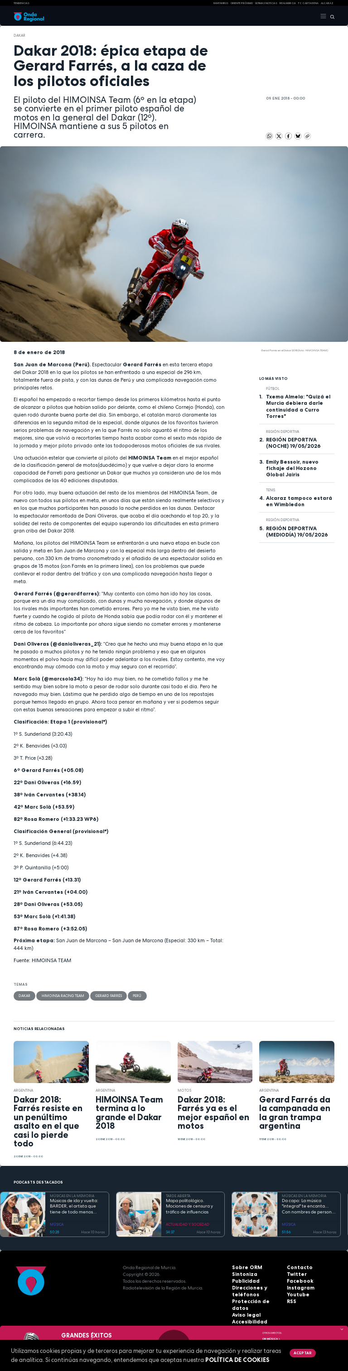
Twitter (295, 1274)
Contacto (298, 1267)
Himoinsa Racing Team (62, 995)
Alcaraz (327, 3)
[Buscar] (330, 16)
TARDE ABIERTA (178, 1195)
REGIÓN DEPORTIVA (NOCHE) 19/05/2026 (293, 442)
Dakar (19, 35)
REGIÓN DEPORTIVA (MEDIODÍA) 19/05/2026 (297, 531)
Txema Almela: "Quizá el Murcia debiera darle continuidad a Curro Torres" (298, 406)
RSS (291, 1301)
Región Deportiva (282, 431)
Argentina (23, 1090)
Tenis (270, 490)
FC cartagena (308, 3)
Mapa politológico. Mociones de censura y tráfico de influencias (189, 1206)
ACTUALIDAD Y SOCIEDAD (187, 1224)
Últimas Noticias (266, 3)
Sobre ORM (245, 1267)
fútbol (273, 388)
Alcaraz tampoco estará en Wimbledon (299, 501)
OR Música (271, 1339)
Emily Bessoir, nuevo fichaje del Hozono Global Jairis (292, 468)
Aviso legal (245, 1308)
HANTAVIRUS (220, 3)
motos (184, 1090)
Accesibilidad (248, 1315)
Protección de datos (256, 1301)
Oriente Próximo (242, 3)
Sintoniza (243, 1274)
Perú (136, 995)
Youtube (297, 1295)
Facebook (298, 1281)
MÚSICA (56, 1224)
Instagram (299, 1288)
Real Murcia (288, 3)
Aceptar (302, 1353)
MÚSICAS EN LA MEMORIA (72, 1195)
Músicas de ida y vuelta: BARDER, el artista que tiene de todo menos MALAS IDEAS (74, 1206)
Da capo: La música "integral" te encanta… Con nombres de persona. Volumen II (309, 1206)
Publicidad (244, 1281)
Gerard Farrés (108, 995)
